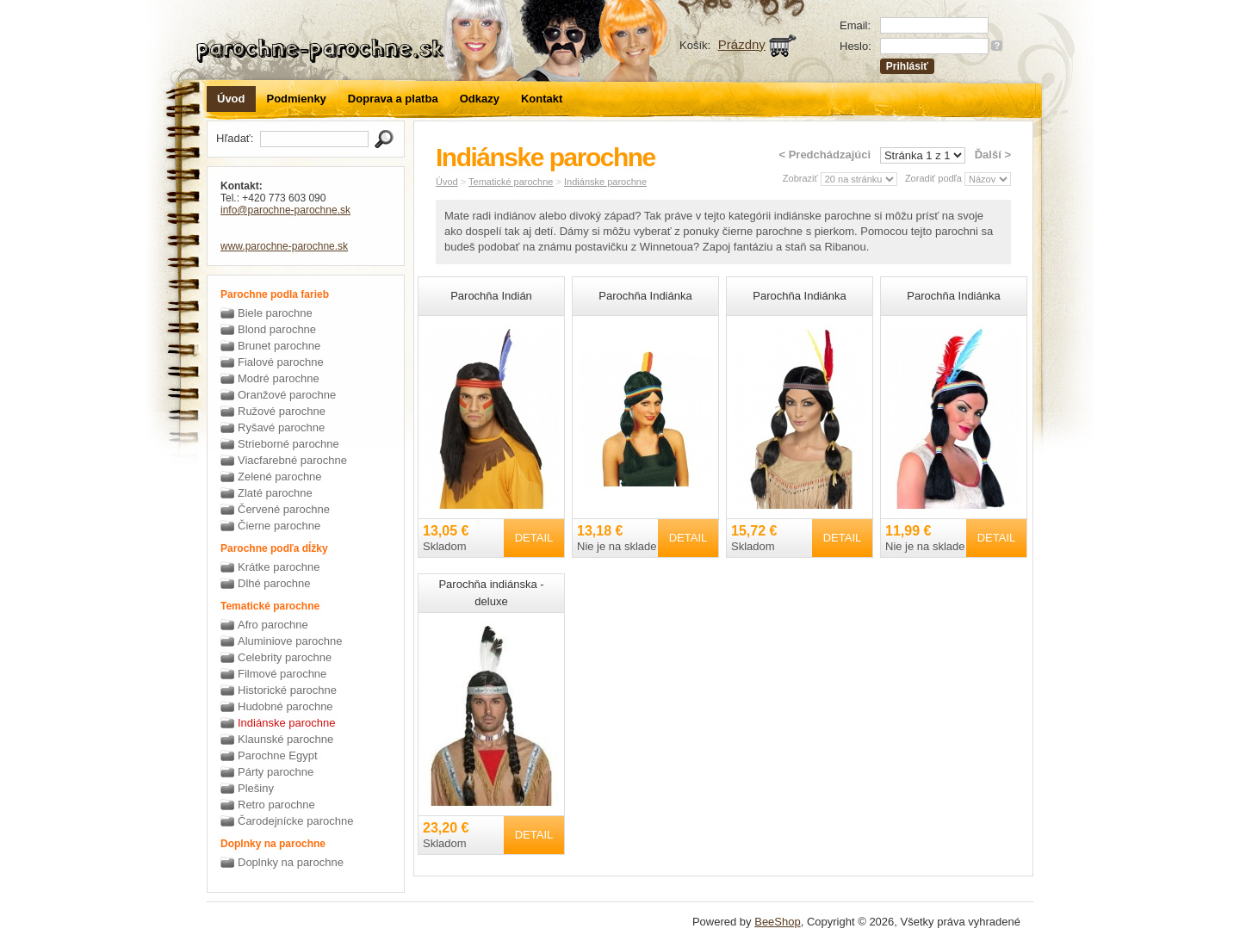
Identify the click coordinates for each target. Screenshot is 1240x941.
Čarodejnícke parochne (295, 820)
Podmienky (296, 98)
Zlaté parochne (275, 492)
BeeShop (777, 921)
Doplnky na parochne (291, 862)
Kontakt (541, 98)
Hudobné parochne (285, 706)
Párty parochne (275, 771)
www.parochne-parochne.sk (284, 246)
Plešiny (256, 788)
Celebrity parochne (285, 657)
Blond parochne (277, 329)
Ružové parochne (282, 411)
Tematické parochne (510, 181)
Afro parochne (273, 624)
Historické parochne (287, 690)
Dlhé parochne (274, 583)
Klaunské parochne (285, 739)
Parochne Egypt (278, 755)
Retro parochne (276, 804)
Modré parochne (278, 378)
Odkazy (479, 98)
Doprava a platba (393, 98)
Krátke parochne (278, 566)
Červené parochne (284, 509)
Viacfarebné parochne (292, 460)
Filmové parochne (282, 673)
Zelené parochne (280, 476)
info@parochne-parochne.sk (285, 210)
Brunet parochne (279, 345)
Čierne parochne (279, 525)
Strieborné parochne (288, 443)
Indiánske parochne (286, 722)
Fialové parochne (281, 362)
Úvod (231, 98)
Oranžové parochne (287, 394)
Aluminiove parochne (290, 641)
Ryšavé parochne (281, 427)
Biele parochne (275, 312)
